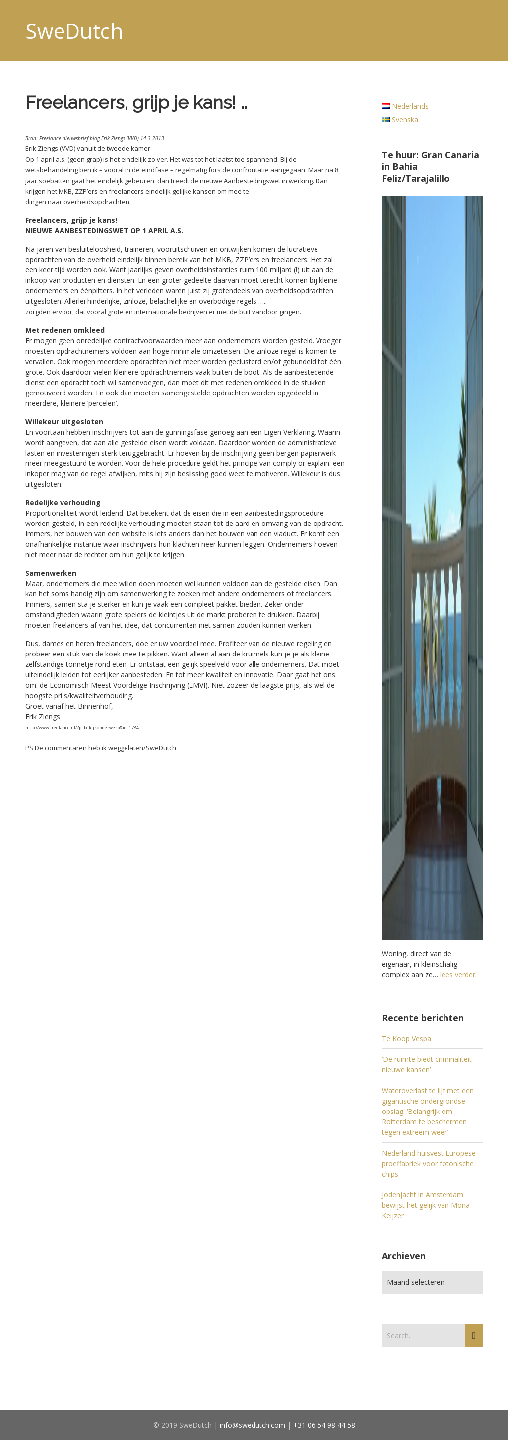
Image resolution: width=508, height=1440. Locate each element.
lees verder (457, 974)
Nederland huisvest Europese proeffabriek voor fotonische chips (429, 1163)
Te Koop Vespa (406, 1038)
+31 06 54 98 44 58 (324, 1425)
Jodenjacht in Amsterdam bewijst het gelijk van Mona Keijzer (426, 1205)
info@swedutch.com (252, 1425)
